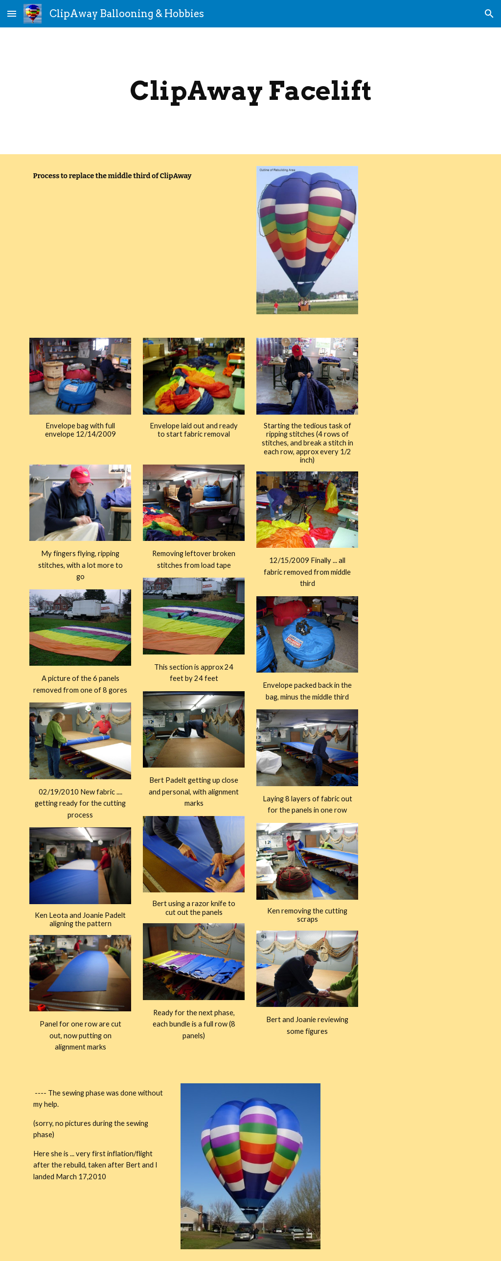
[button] (11, 13)
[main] (250, 91)
